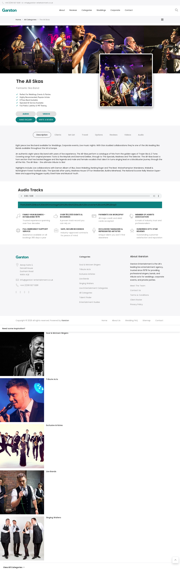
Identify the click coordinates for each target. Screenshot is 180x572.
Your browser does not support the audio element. (90, 196)
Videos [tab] (127, 134)
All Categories (30, 19)
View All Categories (14, 567)
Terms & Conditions (139, 295)
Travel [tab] (85, 134)
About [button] (62, 10)
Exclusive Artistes (87, 274)
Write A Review (46, 119)
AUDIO (26, 114)
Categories (87, 10)
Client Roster (136, 299)
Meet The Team (137, 285)
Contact (129, 10)
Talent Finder (85, 297)
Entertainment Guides (89, 302)
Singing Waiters (86, 283)
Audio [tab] (141, 134)
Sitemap (147, 320)
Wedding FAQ (131, 320)
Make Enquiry (25, 119)
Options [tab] (99, 134)
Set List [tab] (71, 134)
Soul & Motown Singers (89, 264)
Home (18, 19)
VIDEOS (46, 114)
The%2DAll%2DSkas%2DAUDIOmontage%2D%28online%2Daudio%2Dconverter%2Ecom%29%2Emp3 (68, 204)
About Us (116, 320)
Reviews (73, 10)
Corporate (115, 10)
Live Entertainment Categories (93, 288)
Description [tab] (42, 134)
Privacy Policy (136, 304)
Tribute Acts (85, 269)
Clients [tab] (58, 134)
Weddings (101, 10)
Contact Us (135, 290)
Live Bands (84, 278)
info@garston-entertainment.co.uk (36, 280)
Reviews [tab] (113, 134)
